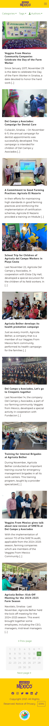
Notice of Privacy (25, 703)
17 (20, 658)
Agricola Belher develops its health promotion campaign (22, 325)
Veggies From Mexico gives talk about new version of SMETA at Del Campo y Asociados (24, 526)
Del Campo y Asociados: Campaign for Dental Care (20, 123)
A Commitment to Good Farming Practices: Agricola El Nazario (24, 191)
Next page (24, 673)
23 (14, 662)
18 (24, 658)
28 (39, 662)
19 (29, 658)
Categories (9, 13)
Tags (23, 13)
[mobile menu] (45, 4)
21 (39, 658)
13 (34, 653)
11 (24, 653)
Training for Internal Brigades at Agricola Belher (23, 455)
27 (34, 662)
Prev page (24, 641)
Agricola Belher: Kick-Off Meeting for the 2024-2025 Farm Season (22, 598)
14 (39, 653)
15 (10, 658)
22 (10, 662)
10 (20, 653)
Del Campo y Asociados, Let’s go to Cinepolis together (24, 390)
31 (29, 667)
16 (15, 658)
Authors (35, 13)
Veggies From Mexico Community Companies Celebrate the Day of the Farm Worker (23, 58)
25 (24, 662)
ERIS (41, 703)
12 (29, 653)
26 (29, 662)
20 (34, 658)
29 (19, 667)
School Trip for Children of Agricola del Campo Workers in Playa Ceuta (23, 258)
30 (24, 667)
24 (19, 662)
